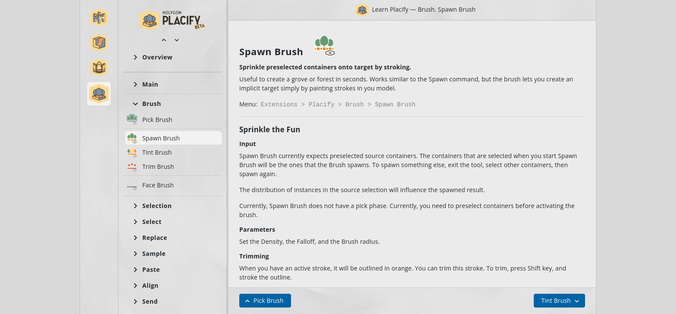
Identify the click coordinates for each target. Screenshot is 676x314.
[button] (99, 17)
